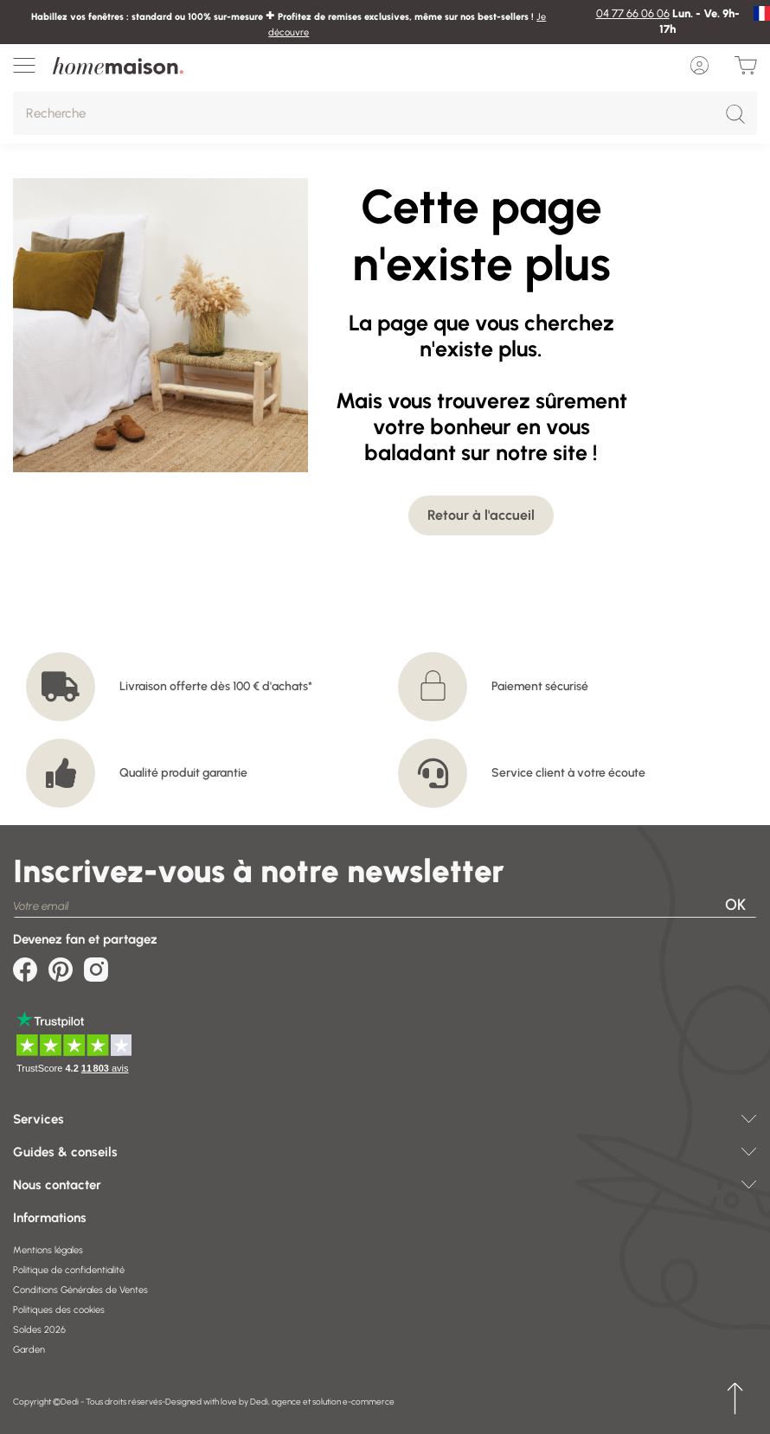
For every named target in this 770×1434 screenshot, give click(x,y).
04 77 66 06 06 (633, 13)
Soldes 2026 (39, 1329)
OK (735, 904)
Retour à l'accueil (481, 515)
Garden (29, 1349)
